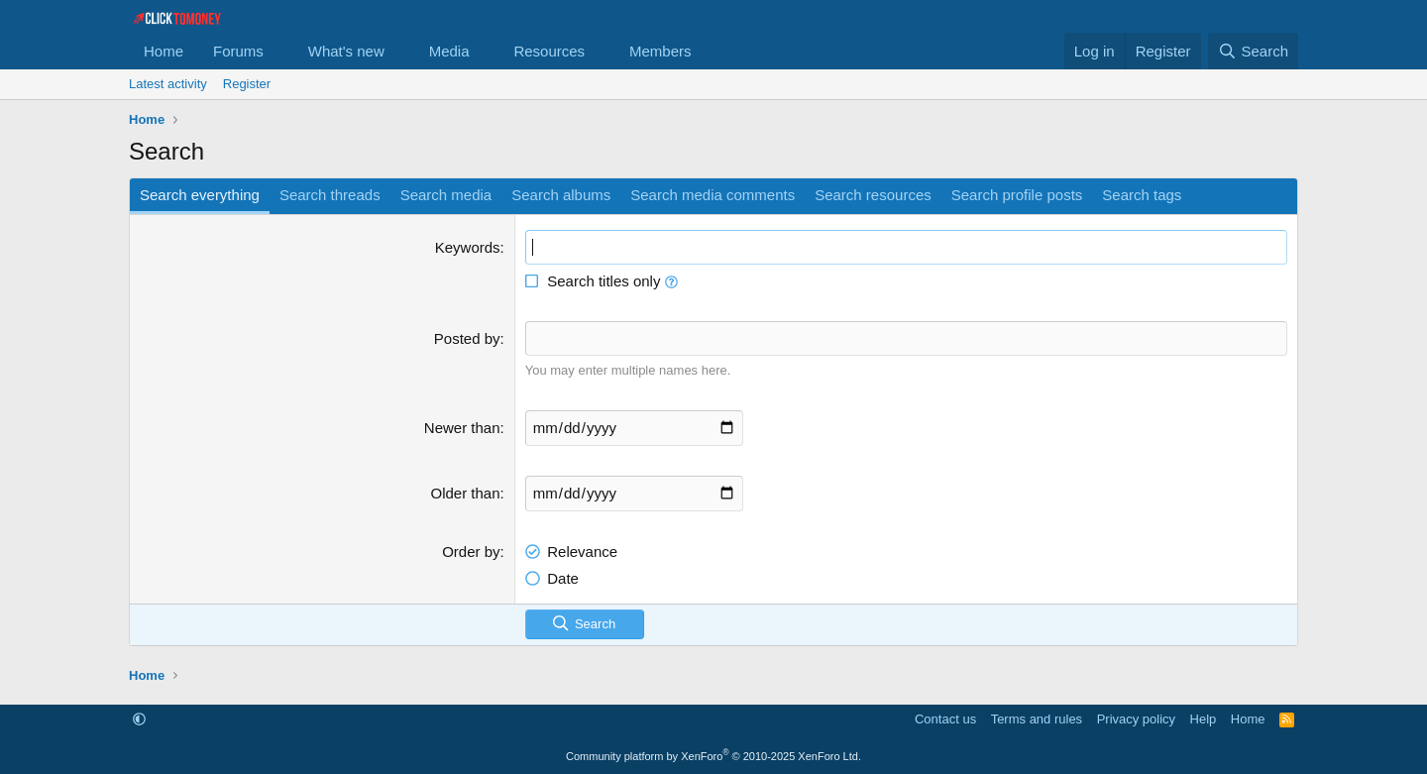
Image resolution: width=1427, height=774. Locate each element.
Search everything (200, 194)
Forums (238, 51)
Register (247, 83)
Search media (446, 194)
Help (1203, 719)
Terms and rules (1036, 719)
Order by (470, 550)
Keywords (467, 247)
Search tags (1141, 194)
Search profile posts (1017, 194)
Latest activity (168, 83)
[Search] (1253, 51)
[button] (279, 51)
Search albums (560, 194)
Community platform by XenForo (713, 756)
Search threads (330, 194)
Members (660, 51)
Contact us (945, 719)
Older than (465, 492)
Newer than (462, 426)
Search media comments (712, 194)
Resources (549, 51)
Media (449, 51)
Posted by (467, 338)
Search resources (873, 194)
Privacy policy (1136, 719)
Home (163, 51)
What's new (346, 51)
